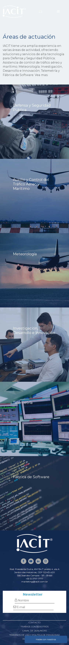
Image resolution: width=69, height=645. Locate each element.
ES (40, 11)
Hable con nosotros (46, 639)
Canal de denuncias (34, 630)
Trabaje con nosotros (34, 626)
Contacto (34, 622)
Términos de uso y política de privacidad (34, 634)
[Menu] (58, 11)
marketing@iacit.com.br (34, 581)
